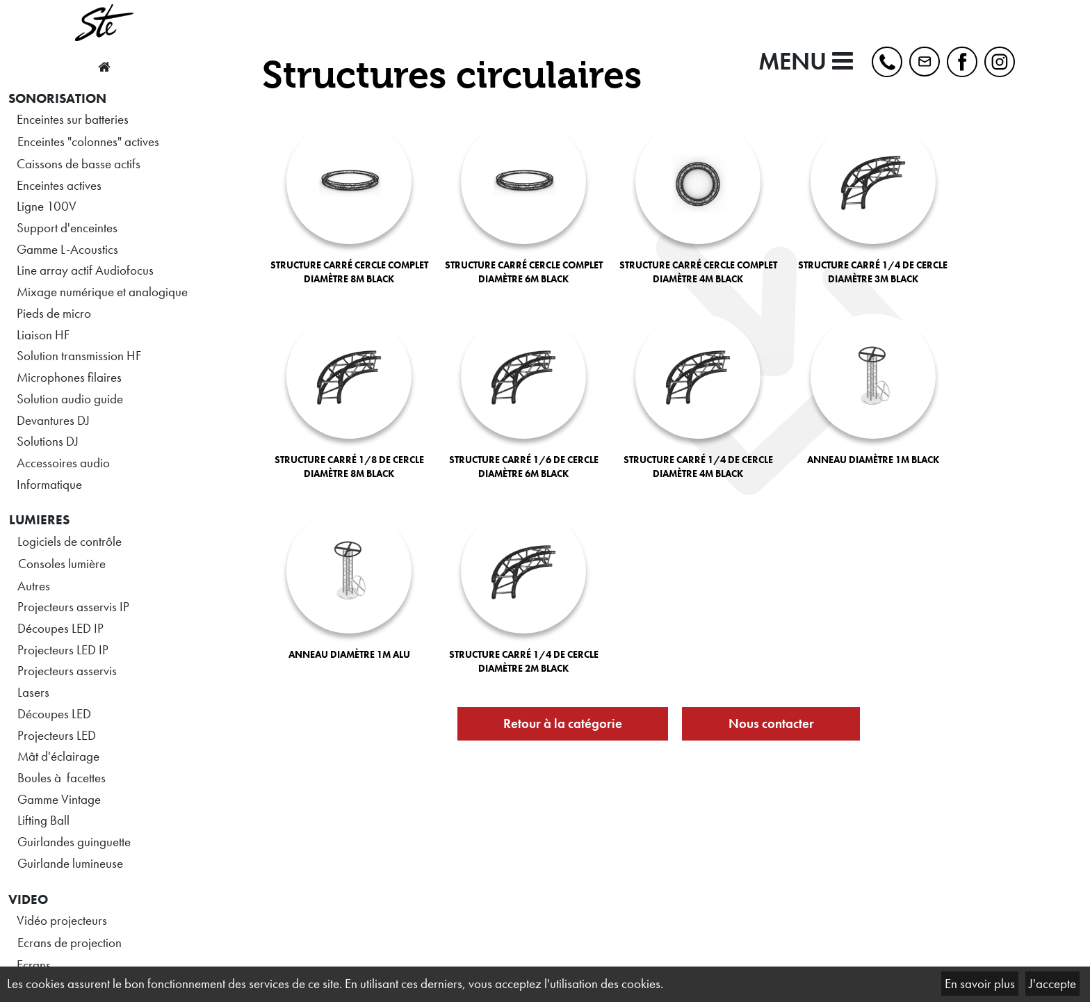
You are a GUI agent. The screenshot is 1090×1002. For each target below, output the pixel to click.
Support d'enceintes (67, 227)
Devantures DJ (53, 420)
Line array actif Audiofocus (85, 270)
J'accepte (1052, 983)
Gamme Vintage (59, 799)
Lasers (33, 692)
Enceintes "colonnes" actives (88, 141)
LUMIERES (39, 519)
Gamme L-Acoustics (67, 249)
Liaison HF (43, 335)
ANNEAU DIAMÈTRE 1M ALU (349, 654)
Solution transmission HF (79, 355)
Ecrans (34, 964)
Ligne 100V (46, 206)
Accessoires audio (63, 462)
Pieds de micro (54, 313)
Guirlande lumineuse (70, 863)
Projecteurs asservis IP (73, 606)
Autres (33, 586)
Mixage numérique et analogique (102, 291)
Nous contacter (771, 723)
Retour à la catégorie (562, 723)
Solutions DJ (48, 441)
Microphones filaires (69, 377)
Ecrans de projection (69, 942)
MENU (805, 61)
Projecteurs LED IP (62, 649)
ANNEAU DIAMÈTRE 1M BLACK (873, 459)
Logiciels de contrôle (69, 541)
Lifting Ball (43, 820)
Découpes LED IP (60, 628)
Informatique (49, 484)
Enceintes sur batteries (73, 119)
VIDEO (28, 899)
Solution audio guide (70, 398)
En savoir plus (980, 983)
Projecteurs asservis (67, 670)
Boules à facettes (61, 777)
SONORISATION (57, 98)
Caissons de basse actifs (78, 163)
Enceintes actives (59, 185)
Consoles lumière (62, 563)
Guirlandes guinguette (74, 841)
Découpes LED (54, 713)
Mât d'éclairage (58, 756)
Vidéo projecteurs (62, 920)
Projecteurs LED (56, 735)
